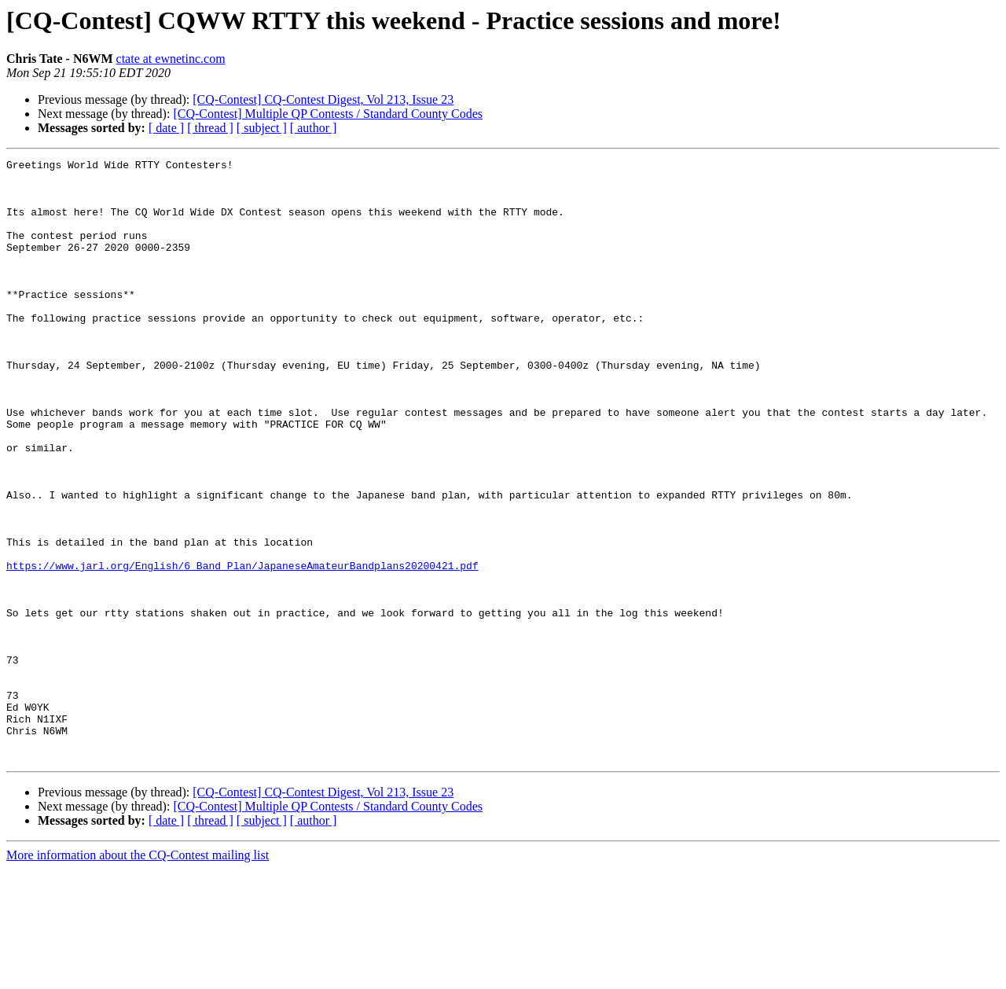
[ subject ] (262, 127)
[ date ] (166, 127)
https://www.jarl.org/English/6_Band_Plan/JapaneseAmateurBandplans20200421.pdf (242, 648)
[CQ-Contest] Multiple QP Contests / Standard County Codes (328, 113)
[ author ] (313, 127)
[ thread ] (210, 127)
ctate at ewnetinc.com (171, 58)
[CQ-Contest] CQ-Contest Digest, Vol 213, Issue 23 (323, 99)
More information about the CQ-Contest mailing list (137, 975)
